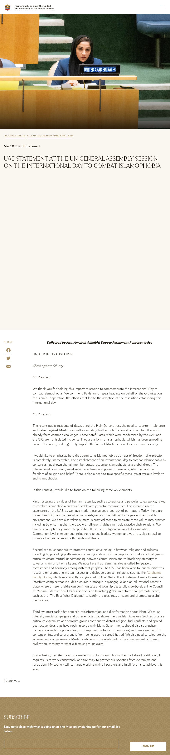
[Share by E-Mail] (8, 367)
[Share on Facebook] (8, 351)
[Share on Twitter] (8, 359)
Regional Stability (14, 136)
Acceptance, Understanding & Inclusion (50, 136)
